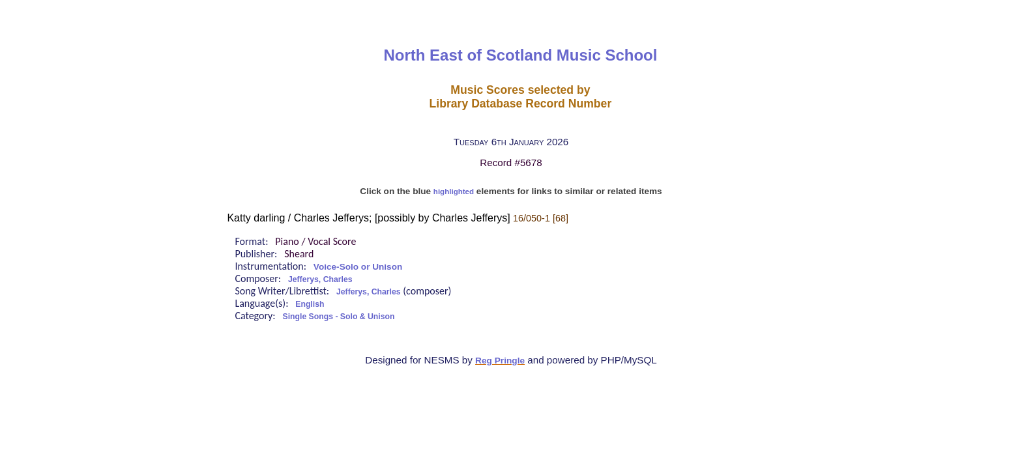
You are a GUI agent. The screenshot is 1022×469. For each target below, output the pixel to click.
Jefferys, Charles (320, 279)
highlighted (453, 191)
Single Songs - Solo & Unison (339, 316)
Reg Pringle (500, 360)
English (309, 304)
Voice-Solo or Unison (358, 267)
